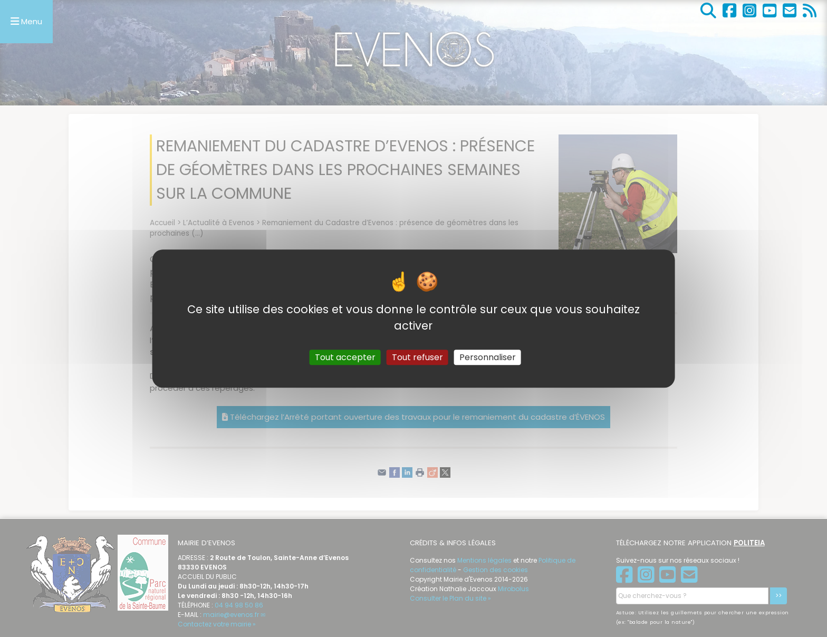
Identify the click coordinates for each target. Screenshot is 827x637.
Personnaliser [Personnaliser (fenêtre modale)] (487, 357)
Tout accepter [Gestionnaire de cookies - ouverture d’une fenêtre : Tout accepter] (345, 357)
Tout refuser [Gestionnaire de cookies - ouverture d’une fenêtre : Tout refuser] (417, 357)
